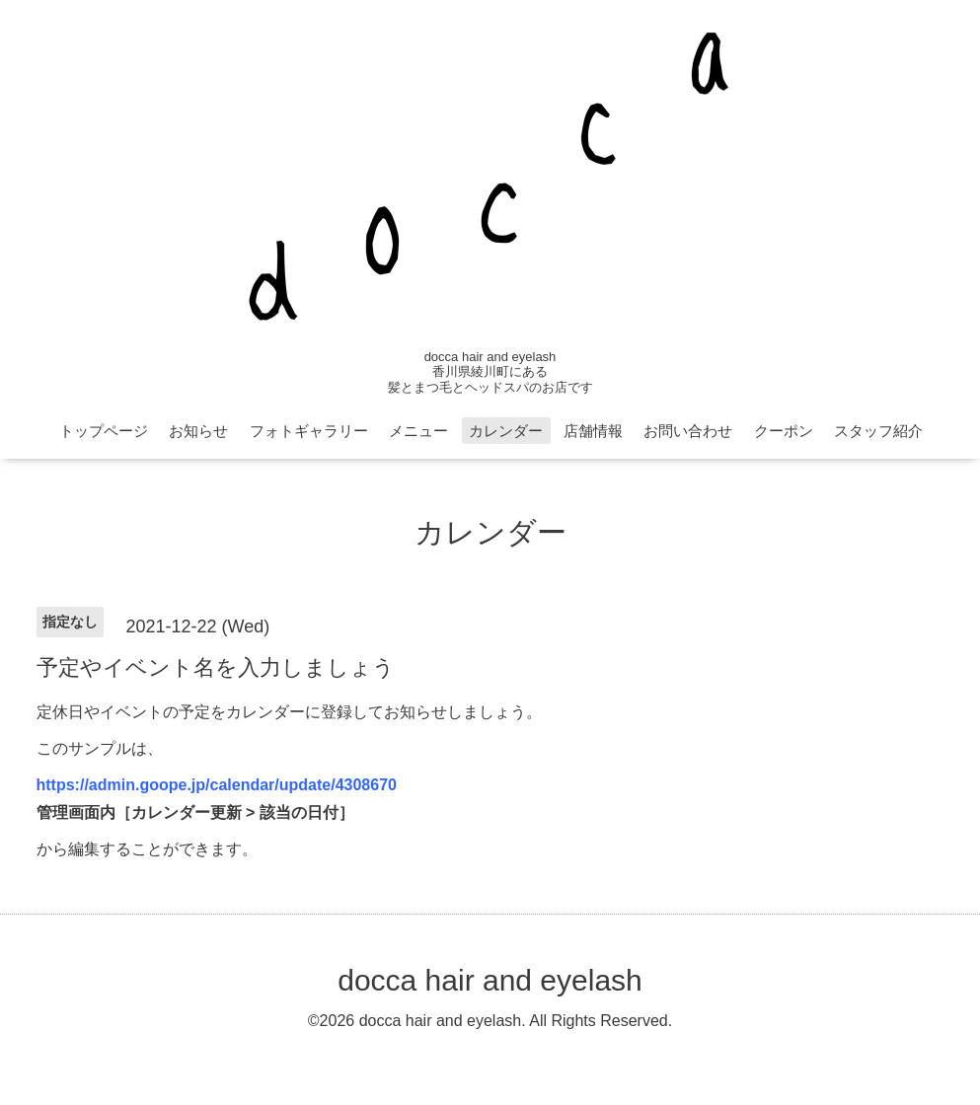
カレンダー (506, 430)
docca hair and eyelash (490, 980)
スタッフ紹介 (878, 430)
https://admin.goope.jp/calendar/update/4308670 (217, 784)
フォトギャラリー (309, 430)
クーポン (783, 430)
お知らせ (198, 430)
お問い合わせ (687, 430)
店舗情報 (593, 430)
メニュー (418, 430)
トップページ (103, 430)
